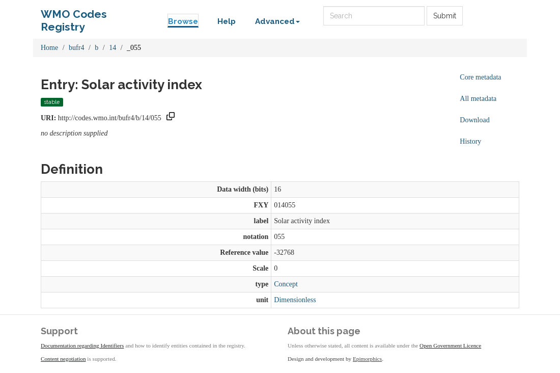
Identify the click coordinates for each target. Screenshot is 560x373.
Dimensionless (295, 300)
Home (49, 47)
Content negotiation (63, 359)
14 (112, 47)
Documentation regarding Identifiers (82, 345)
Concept (286, 284)
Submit (444, 16)
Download (474, 120)
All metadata (478, 98)
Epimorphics (367, 359)
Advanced (277, 21)
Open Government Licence (450, 345)
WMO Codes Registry (74, 16)
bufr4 (76, 47)
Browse (183, 21)
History (470, 141)
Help (226, 21)
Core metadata (480, 77)
